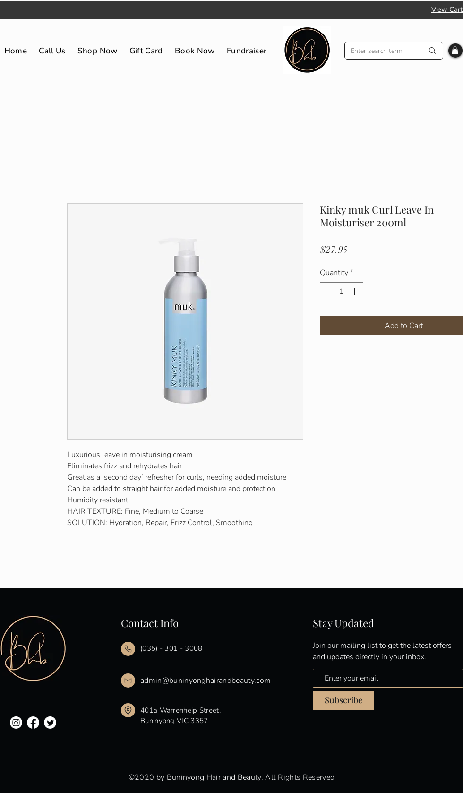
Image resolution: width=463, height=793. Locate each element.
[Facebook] (33, 722)
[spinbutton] (341, 292)
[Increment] (355, 292)
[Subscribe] (343, 700)
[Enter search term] (380, 51)
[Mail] (128, 649)
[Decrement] (327, 292)
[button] (455, 50)
